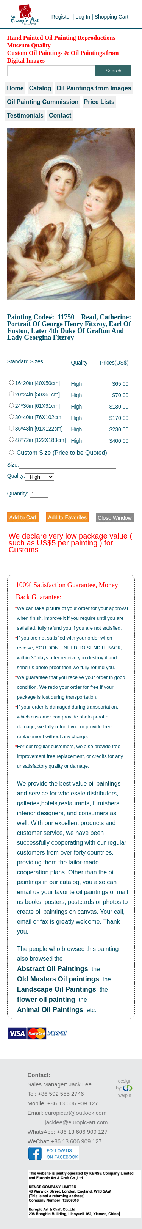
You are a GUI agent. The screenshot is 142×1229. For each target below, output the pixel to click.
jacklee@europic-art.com (76, 1122)
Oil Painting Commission (42, 102)
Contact (60, 115)
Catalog (40, 88)
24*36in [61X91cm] (34, 406)
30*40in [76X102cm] (36, 417)
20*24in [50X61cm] (34, 394)
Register (61, 17)
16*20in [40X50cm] (34, 383)
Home (15, 88)
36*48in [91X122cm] (36, 429)
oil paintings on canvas (66, 911)
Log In (82, 17)
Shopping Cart (112, 17)
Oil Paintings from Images (93, 88)
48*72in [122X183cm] (37, 440)
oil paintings (105, 783)
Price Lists (99, 102)
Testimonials (25, 115)
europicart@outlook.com (75, 1113)
